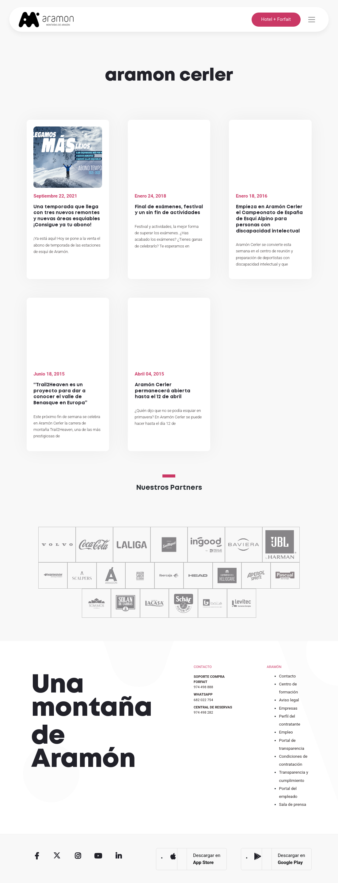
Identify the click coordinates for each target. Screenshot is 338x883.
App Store (173, 857)
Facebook (37, 856)
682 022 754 (203, 700)
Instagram (78, 856)
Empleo (286, 732)
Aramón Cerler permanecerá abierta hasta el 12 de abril (162, 391)
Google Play (258, 857)
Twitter (57, 856)
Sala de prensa (292, 804)
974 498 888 (203, 687)
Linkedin (119, 856)
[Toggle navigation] (311, 19)
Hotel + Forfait (276, 19)
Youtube (98, 856)
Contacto (287, 676)
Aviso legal (289, 699)
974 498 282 (203, 712)
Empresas (288, 708)
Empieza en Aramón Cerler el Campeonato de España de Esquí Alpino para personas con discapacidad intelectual (269, 219)
